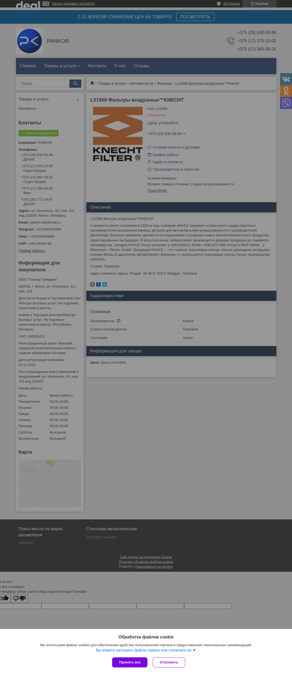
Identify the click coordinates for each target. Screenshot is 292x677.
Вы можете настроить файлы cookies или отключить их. (144, 650)
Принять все (130, 662)
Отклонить (169, 662)
